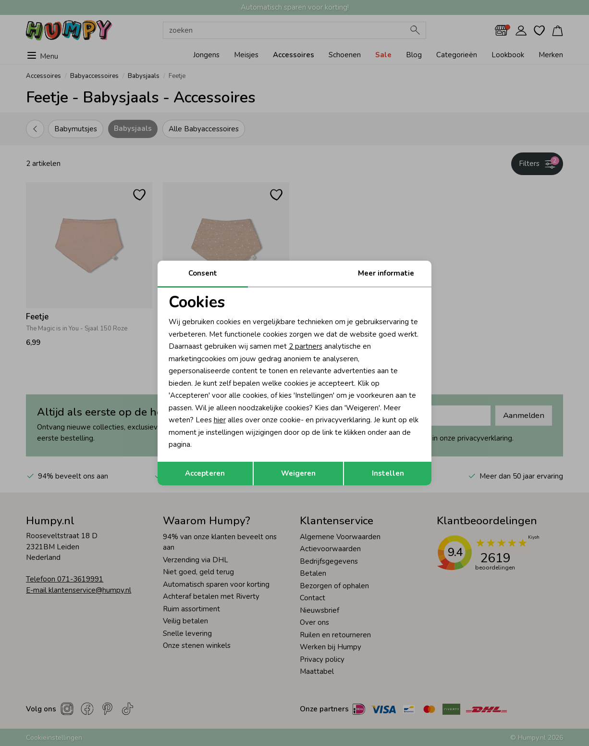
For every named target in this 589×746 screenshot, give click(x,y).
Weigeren (298, 473)
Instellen (388, 473)
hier (220, 420)
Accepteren (205, 473)
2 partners (305, 346)
